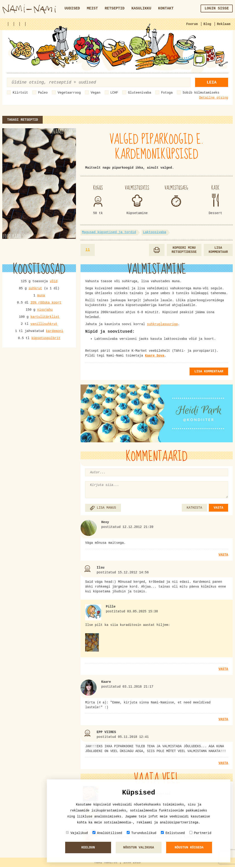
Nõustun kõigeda (189, 847)
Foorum (192, 24)
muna (41, 295)
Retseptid (114, 8)
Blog (207, 24)
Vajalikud (77, 833)
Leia (211, 82)
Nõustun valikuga (138, 847)
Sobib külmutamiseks (201, 93)
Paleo (43, 93)
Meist (92, 8)
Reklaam (223, 24)
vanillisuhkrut (44, 324)
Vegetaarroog (69, 93)
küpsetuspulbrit (45, 338)
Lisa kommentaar (218, 250)
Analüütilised (107, 833)
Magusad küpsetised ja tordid (109, 232)
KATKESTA (194, 508)
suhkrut (35, 288)
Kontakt (165, 8)
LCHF (114, 93)
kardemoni (54, 331)
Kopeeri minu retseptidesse (184, 250)
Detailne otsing (213, 98)
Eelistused (173, 833)
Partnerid (200, 833)
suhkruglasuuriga (162, 324)
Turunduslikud (141, 833)
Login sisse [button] (216, 8)
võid (54, 281)
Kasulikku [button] (141, 8)
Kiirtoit (20, 93)
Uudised (72, 8)
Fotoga (167, 93)
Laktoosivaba (154, 232)
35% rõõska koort (46, 302)
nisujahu (45, 310)
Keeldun (88, 847)
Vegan (95, 93)
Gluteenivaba (139, 93)
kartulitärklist (45, 317)
